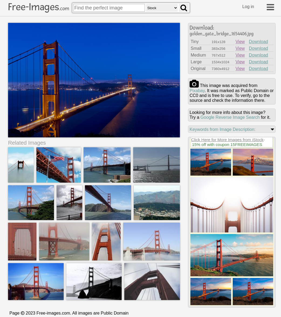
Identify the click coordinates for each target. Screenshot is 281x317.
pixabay (197, 90)
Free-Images (38, 7)
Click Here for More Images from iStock (227, 139)
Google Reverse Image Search (230, 117)
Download (258, 41)
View (240, 41)
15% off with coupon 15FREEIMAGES (227, 144)
